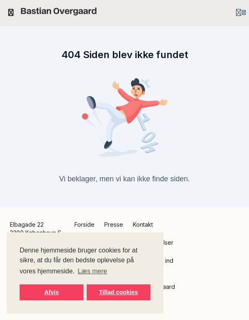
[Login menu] (241, 12)
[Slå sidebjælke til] (11, 12)
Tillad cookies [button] (118, 292)
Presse (113, 224)
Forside (84, 224)
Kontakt (143, 224)
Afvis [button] (52, 292)
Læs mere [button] (92, 271)
